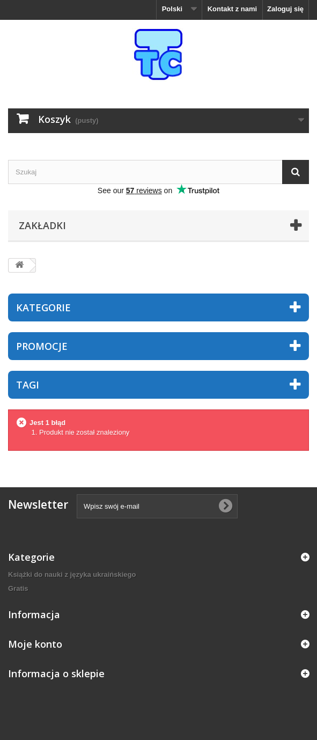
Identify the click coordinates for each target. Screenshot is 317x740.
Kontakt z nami (232, 9)
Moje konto (35, 644)
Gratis (18, 588)
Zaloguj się (285, 9)
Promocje (42, 346)
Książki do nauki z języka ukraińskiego (72, 574)
